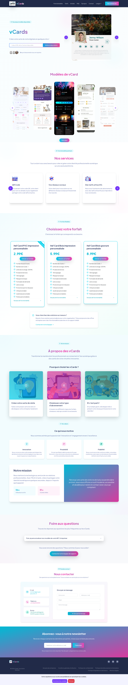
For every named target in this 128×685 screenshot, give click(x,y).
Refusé (71, 681)
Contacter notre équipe (45, 325)
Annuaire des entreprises (49, 668)
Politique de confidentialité (85, 668)
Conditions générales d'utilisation (67, 668)
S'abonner (78, 645)
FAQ (78, 3)
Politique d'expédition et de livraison (98, 670)
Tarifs (66, 3)
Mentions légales (114, 670)
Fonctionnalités (58, 3)
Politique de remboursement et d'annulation (107, 668)
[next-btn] (115, 108)
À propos (84, 3)
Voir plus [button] (64, 140)
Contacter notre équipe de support (64, 554)
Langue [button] (98, 3)
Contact (91, 3)
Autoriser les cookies (59, 681)
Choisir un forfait (27, 259)
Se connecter (112, 3)
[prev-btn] (12, 108)
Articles (72, 3)
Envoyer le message (78, 613)
